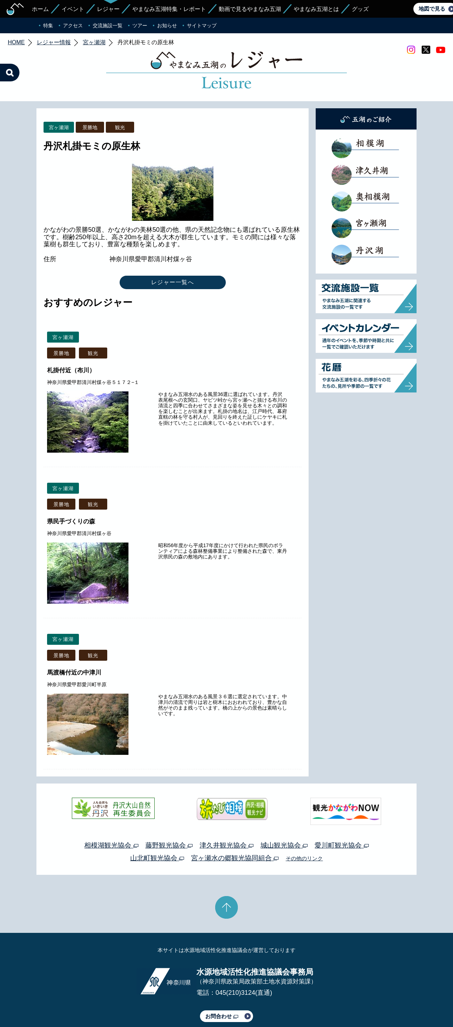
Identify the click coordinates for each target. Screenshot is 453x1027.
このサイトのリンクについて (224, 1001)
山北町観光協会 (157, 824)
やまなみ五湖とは (316, 9)
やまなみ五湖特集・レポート (169, 9)
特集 (48, 25)
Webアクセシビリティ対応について (301, 1001)
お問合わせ (221, 983)
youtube (440, 50)
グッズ (360, 9)
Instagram (410, 50)
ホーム (40, 9)
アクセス (73, 25)
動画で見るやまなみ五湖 (250, 9)
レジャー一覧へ (172, 249)
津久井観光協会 (226, 812)
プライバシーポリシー (162, 1001)
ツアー (139, 25)
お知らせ (167, 25)
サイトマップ (202, 25)
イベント (73, 9)
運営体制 (122, 1001)
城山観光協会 (284, 812)
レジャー (108, 9)
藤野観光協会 (169, 812)
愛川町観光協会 (341, 812)
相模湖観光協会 (111, 812)
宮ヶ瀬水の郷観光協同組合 (235, 824)
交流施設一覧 (107, 25)
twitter (425, 50)
